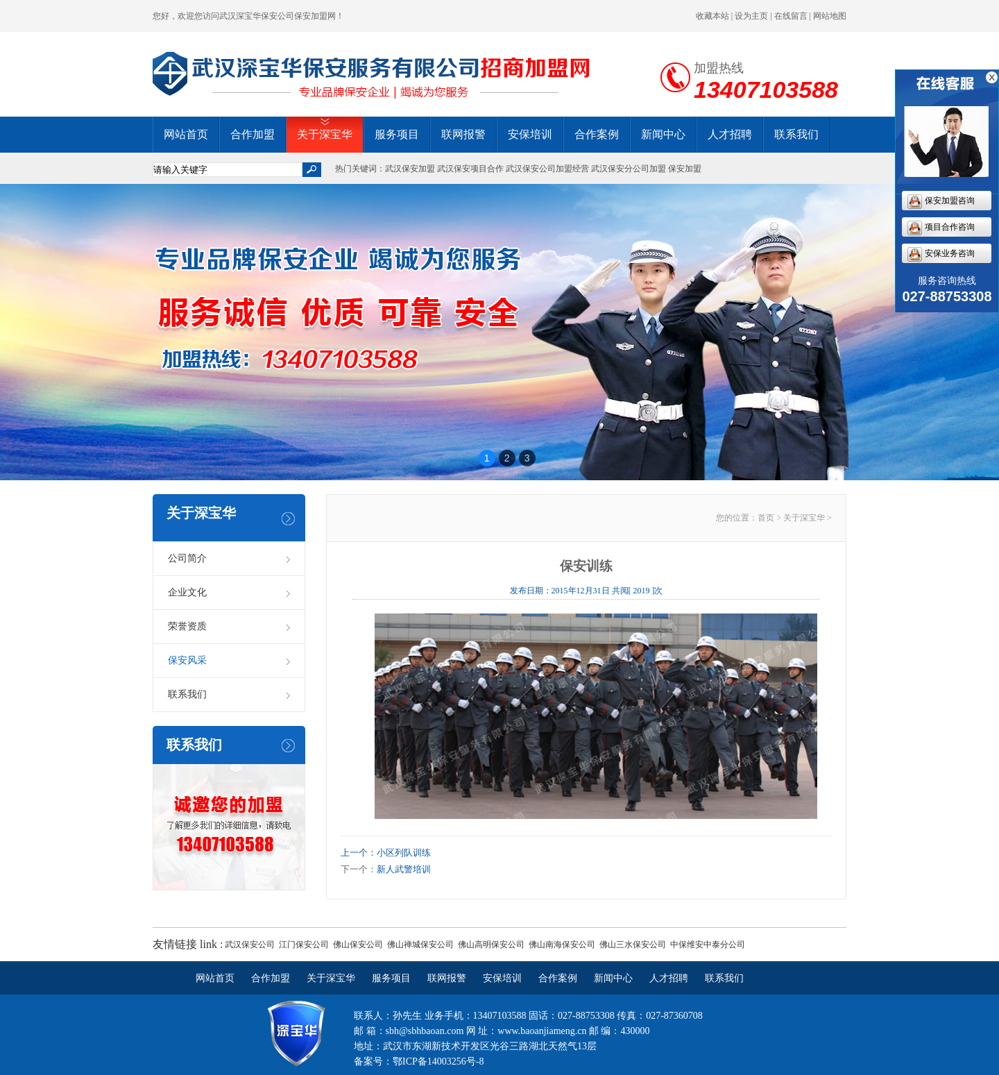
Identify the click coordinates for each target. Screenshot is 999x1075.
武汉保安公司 (250, 944)
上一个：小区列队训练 (386, 852)
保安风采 (187, 660)
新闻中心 (663, 134)
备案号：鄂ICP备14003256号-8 (419, 1061)
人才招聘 (730, 134)
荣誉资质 (187, 626)
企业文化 (187, 592)
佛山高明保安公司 (491, 944)
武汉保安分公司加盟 (628, 168)
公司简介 (187, 558)
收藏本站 (712, 16)
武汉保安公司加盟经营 (547, 168)
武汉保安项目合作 (470, 168)
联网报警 (463, 134)
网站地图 (829, 16)
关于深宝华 (324, 134)
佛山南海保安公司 (562, 944)
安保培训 (530, 134)
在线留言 (791, 16)
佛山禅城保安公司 (420, 944)
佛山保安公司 (358, 944)
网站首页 (186, 134)
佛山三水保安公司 (632, 944)
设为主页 (751, 16)
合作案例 (596, 134)
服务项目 (397, 134)
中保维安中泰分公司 (707, 944)
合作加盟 (252, 134)
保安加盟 (684, 168)
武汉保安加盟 (410, 168)
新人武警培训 (404, 869)
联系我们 (796, 134)
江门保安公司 (304, 944)
